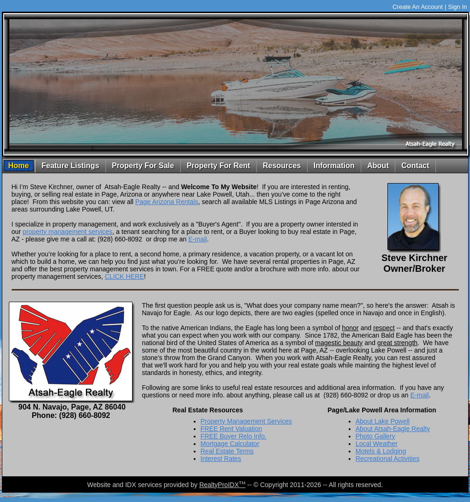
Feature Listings (70, 166)
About (378, 166)
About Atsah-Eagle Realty (393, 428)
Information (334, 166)
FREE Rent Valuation (231, 428)
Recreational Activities (388, 458)
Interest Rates (221, 458)
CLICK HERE (124, 276)
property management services (67, 231)
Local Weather (377, 443)
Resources (282, 166)
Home (18, 166)
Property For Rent (218, 166)
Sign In (457, 6)
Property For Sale (143, 166)
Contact (415, 166)
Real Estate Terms (227, 451)
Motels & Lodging (381, 451)
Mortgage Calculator (230, 443)
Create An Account (418, 6)
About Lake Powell (383, 421)
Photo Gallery (375, 436)
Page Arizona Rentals (166, 201)
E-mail (197, 239)
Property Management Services (246, 421)
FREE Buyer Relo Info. (234, 436)
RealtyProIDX (222, 484)
